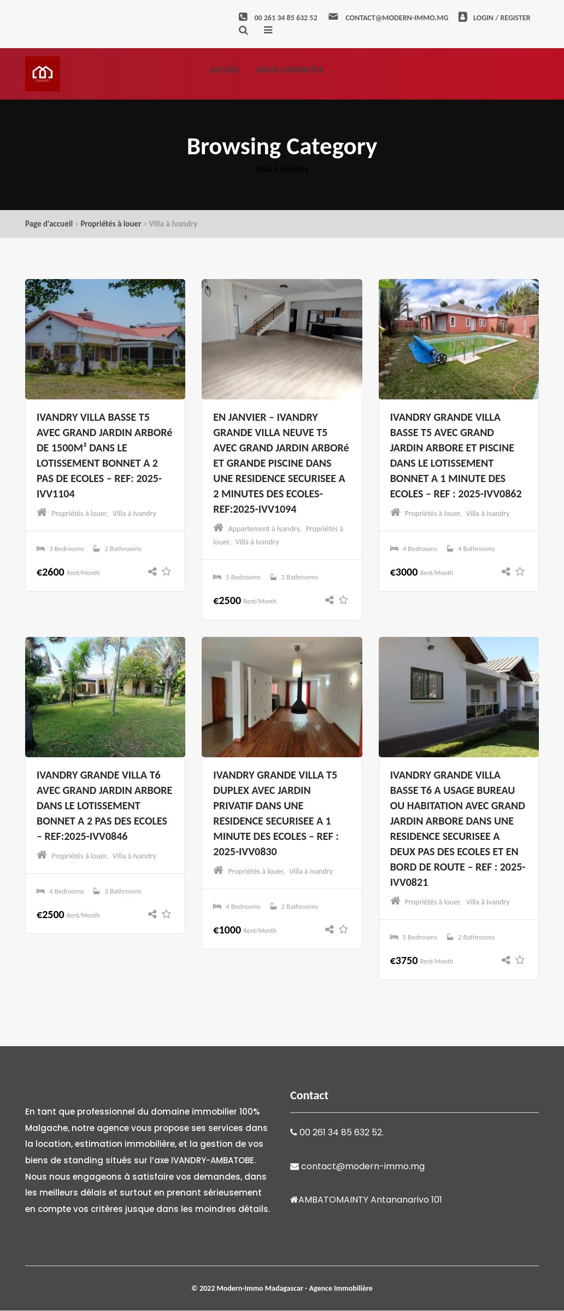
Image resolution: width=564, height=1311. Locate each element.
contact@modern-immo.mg (387, 17)
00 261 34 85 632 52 (278, 17)
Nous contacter (290, 70)
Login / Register (495, 17)
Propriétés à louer (110, 224)
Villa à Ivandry (134, 513)
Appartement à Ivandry (263, 528)
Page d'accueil (49, 224)
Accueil (225, 70)
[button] (155, 572)
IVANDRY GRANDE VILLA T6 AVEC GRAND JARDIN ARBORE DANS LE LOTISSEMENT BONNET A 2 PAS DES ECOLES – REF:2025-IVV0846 (104, 805)
